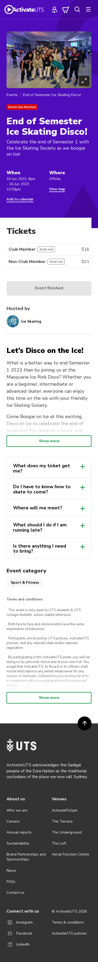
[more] (88, 9)
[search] (77, 9)
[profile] (54, 9)
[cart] (66, 9)
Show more (49, 440)
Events (12, 94)
